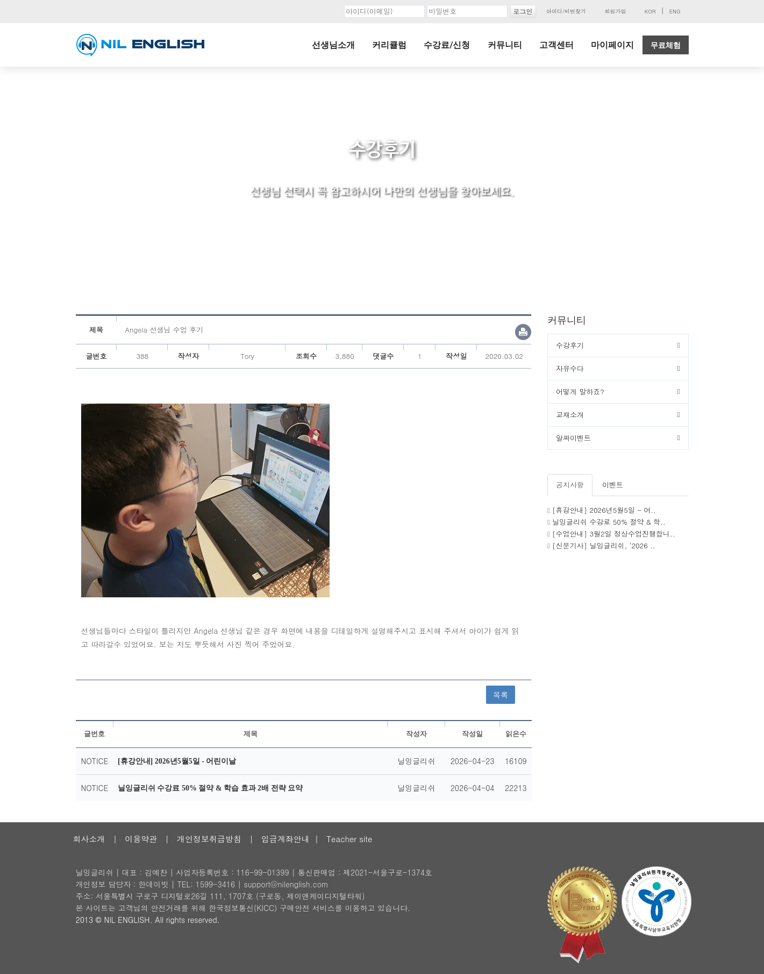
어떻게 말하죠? (580, 391)
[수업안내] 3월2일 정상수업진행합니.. (613, 533)
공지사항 (570, 484)
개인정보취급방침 (209, 838)
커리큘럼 (389, 45)
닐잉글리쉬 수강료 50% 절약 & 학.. (609, 522)
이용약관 (141, 838)
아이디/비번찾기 (566, 11)
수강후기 (570, 345)
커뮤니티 (505, 45)
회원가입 (615, 11)
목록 (500, 694)
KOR (650, 11)
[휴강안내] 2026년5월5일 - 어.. (604, 510)
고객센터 (556, 45)
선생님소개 (333, 45)
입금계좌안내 (285, 838)
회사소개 (89, 838)
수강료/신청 (447, 45)
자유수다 (570, 368)
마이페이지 (612, 45)
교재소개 (570, 415)
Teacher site (349, 838)
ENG (675, 11)
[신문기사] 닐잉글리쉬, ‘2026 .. (603, 545)
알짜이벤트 (573, 438)
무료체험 (666, 45)
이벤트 (612, 484)
